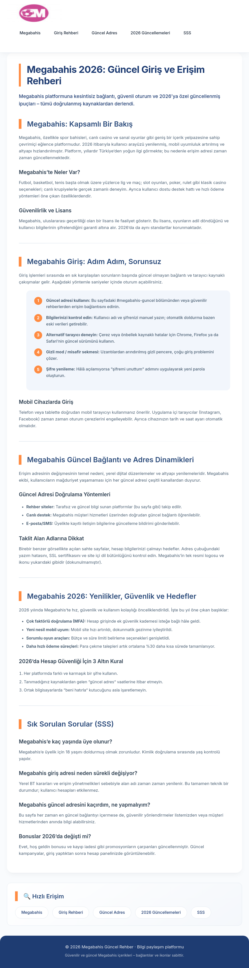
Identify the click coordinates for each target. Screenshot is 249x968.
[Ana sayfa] (34, 13)
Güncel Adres (104, 32)
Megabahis (30, 32)
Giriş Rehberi (66, 32)
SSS (187, 32)
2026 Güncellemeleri (150, 32)
